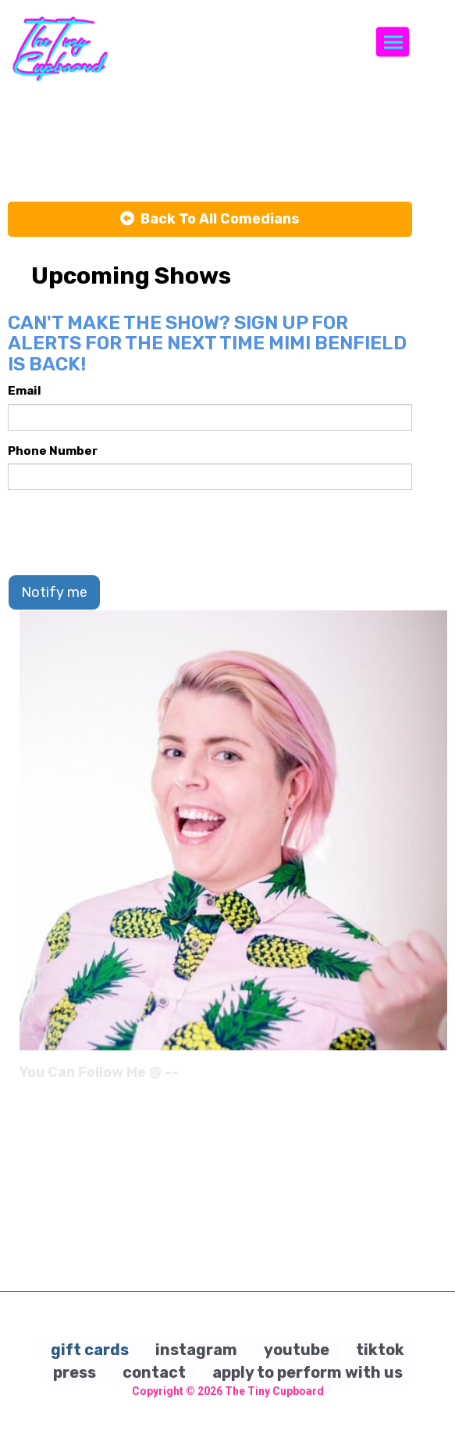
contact (154, 1372)
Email (24, 391)
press (74, 1372)
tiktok (380, 1349)
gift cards (90, 1349)
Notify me (54, 592)
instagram (196, 1349)
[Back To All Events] (210, 220)
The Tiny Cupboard (274, 1391)
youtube (296, 1349)
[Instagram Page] (437, 1077)
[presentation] (126, 532)
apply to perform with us (307, 1372)
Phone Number (53, 451)
